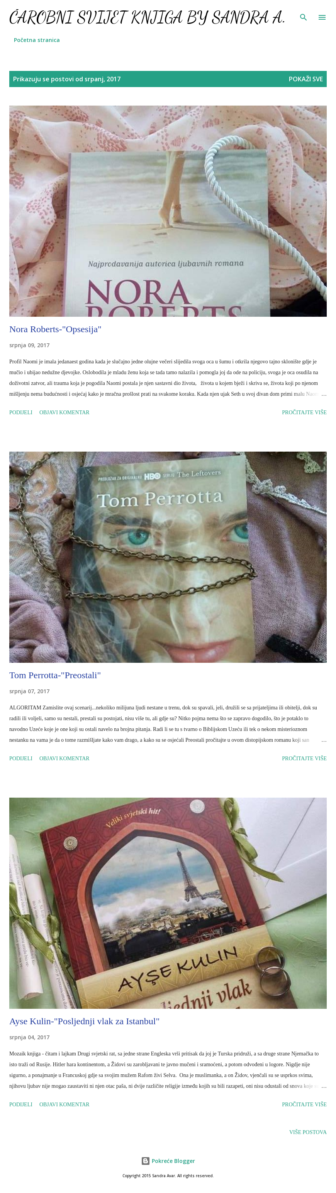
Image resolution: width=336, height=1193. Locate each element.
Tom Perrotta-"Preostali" (55, 675)
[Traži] (303, 13)
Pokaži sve (306, 79)
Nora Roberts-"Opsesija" (55, 329)
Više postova (308, 1132)
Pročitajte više (304, 412)
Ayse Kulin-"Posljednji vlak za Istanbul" (84, 1021)
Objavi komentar (64, 412)
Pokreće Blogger (168, 1160)
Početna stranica (37, 40)
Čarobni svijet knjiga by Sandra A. (147, 17)
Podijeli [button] (20, 412)
